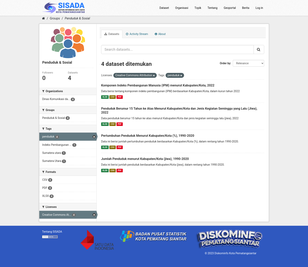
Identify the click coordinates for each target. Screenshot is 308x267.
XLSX (104, 97)
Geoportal (230, 7)
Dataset (164, 7)
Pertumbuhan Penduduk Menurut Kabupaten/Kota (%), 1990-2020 (147, 136)
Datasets (111, 34)
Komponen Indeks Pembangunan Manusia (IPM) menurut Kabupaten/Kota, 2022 (157, 85)
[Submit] (259, 49)
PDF (119, 97)
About (160, 34)
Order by (225, 63)
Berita (245, 7)
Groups (55, 18)
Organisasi (181, 7)
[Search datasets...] (177, 49)
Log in (259, 7)
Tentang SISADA (52, 231)
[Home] (43, 18)
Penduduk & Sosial (77, 18)
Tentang (212, 7)
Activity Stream (137, 34)
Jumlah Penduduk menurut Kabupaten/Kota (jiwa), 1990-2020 (145, 159)
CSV (113, 97)
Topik (197, 7)
